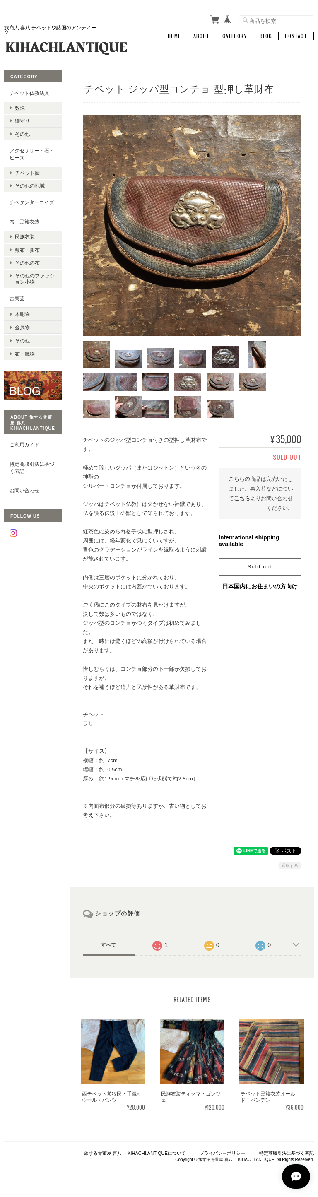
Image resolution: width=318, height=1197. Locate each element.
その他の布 (27, 262)
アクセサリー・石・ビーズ (32, 153)
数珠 (20, 108)
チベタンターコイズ (32, 202)
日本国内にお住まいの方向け (260, 587)
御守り (22, 120)
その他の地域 (30, 185)
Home (174, 36)
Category (234, 36)
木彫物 (22, 313)
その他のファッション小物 (35, 278)
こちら (242, 499)
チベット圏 (27, 172)
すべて (108, 946)
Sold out (260, 568)
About (201, 36)
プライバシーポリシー (222, 1154)
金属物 (22, 327)
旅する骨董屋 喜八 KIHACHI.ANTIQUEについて (135, 1154)
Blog (266, 36)
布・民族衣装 (24, 221)
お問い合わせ (24, 489)
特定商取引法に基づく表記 (32, 466)
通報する (290, 867)
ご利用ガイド (24, 443)
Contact (296, 36)
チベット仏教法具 (29, 92)
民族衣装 (25, 236)
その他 (22, 133)
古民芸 (17, 298)
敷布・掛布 (27, 249)
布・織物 (25, 352)
